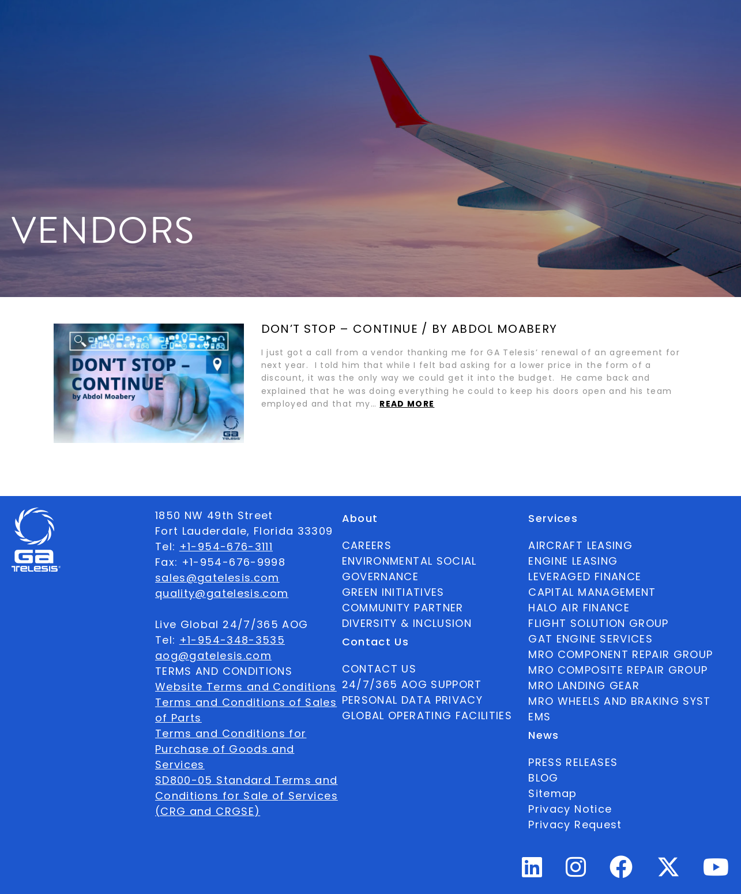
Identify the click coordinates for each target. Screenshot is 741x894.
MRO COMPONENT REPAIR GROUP (620, 654)
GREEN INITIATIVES (393, 592)
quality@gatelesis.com (221, 593)
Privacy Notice (570, 809)
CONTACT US (379, 669)
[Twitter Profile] (668, 874)
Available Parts (89, 24)
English (650, 25)
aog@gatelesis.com (213, 655)
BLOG (543, 778)
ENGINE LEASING (573, 561)
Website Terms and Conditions (246, 686)
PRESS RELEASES (573, 762)
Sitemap (552, 793)
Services (322, 25)
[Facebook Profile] (621, 872)
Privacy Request (575, 824)
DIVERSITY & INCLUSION (407, 623)
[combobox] (650, 25)
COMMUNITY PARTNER (403, 607)
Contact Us (438, 24)
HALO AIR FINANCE (579, 607)
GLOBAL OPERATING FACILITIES (427, 715)
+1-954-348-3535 (232, 640)
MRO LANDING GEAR (584, 685)
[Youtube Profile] (716, 872)
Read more (406, 404)
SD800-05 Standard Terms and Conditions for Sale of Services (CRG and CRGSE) (246, 795)
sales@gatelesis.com (217, 577)
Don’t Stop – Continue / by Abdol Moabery (409, 329)
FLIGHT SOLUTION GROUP (598, 623)
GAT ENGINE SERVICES (590, 639)
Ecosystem (250, 25)
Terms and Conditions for (230, 733)
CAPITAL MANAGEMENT (592, 592)
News (379, 25)
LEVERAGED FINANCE (584, 576)
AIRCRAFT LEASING (580, 545)
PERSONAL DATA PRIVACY (412, 700)
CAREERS (367, 545)
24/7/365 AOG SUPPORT (529, 24)
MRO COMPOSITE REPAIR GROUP (618, 670)
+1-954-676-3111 (226, 546)
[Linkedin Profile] (532, 872)
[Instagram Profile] (576, 872)
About (183, 25)
